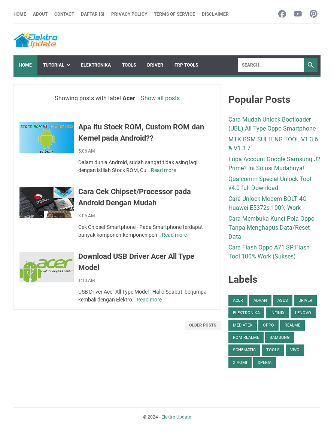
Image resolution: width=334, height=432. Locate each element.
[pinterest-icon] (313, 14)
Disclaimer (215, 14)
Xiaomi (240, 362)
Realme (292, 325)
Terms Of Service (174, 14)
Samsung (280, 337)
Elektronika (96, 65)
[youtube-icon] (298, 14)
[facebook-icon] (282, 14)
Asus (282, 300)
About (40, 14)
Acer (238, 300)
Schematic (244, 349)
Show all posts (160, 98)
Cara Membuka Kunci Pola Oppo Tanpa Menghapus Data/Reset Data (271, 227)
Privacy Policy (129, 14)
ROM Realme (246, 337)
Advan (260, 300)
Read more (163, 170)
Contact (64, 14)
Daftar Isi (92, 14)
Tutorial (53, 65)
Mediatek (242, 325)
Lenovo (303, 312)
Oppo (268, 325)
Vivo (295, 349)
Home (19, 14)
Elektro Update (176, 417)
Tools (129, 65)
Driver (155, 65)
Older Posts (202, 325)
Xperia (264, 362)
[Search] (271, 65)
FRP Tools (186, 65)
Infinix (277, 312)
